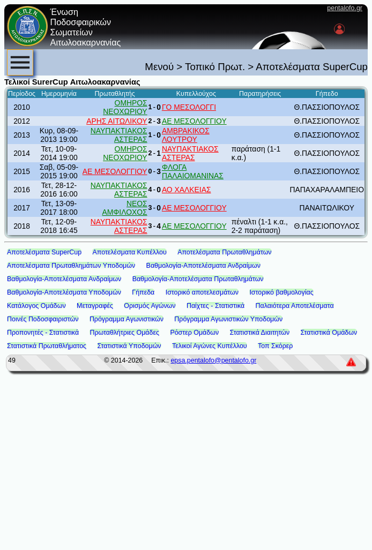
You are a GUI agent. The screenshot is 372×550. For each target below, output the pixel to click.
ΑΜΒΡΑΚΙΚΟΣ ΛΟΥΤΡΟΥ (186, 135)
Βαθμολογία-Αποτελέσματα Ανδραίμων (203, 265)
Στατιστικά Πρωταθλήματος (46, 346)
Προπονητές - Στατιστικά (43, 332)
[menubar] (20, 62)
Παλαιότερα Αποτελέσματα (295, 306)
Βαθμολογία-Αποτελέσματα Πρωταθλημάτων (198, 279)
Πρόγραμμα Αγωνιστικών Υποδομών (228, 319)
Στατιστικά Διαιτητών (260, 332)
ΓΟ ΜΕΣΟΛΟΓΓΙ (189, 107)
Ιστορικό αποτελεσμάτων (202, 292)
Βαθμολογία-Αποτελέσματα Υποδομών (64, 292)
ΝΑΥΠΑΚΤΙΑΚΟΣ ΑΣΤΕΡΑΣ (119, 135)
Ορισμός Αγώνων (149, 306)
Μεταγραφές (95, 306)
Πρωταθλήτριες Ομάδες (124, 332)
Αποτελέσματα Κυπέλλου (129, 252)
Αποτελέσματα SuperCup (44, 252)
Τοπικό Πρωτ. (215, 66)
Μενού (159, 66)
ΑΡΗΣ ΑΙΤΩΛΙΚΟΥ (116, 121)
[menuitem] (20, 62)
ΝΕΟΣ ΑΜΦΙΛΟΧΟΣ (124, 207)
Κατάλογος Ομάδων (36, 306)
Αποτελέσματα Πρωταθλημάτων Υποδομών (71, 265)
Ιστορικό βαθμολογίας (281, 292)
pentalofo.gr (344, 8)
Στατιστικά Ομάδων (329, 332)
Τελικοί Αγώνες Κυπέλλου (209, 346)
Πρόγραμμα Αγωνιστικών (126, 319)
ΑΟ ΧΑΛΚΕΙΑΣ (186, 189)
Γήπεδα (143, 292)
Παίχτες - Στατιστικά (215, 306)
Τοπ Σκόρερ (275, 346)
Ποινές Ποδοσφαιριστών (43, 319)
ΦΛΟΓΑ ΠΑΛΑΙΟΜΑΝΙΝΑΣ (193, 171)
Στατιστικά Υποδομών (129, 346)
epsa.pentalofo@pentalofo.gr (213, 360)
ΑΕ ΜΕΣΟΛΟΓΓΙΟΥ (194, 121)
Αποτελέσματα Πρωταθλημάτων (224, 252)
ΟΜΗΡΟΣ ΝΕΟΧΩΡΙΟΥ (125, 107)
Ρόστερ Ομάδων (194, 332)
